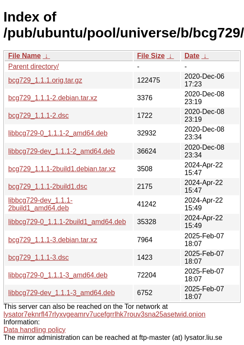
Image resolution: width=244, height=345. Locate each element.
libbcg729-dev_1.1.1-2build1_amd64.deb (40, 204)
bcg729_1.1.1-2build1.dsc (47, 186)
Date (192, 55)
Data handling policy (34, 329)
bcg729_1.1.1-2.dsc (38, 115)
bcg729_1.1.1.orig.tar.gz (45, 80)
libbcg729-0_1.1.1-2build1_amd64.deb (67, 221)
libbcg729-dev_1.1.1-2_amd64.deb (61, 151)
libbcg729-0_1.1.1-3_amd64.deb (57, 275)
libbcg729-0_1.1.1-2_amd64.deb (57, 133)
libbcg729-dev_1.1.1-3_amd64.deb (61, 292)
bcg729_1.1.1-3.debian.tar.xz (52, 239)
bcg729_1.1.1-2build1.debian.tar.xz (62, 168)
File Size (151, 55)
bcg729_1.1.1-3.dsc (38, 257)
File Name (24, 55)
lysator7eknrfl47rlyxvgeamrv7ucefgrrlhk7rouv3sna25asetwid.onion (104, 314)
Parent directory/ (33, 66)
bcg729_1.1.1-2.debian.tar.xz (52, 98)
